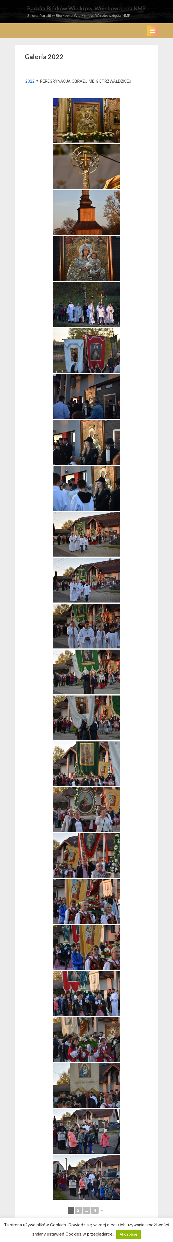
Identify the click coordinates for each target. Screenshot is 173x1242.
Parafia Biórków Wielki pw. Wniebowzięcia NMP (86, 8)
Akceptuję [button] (128, 1234)
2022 (30, 81)
